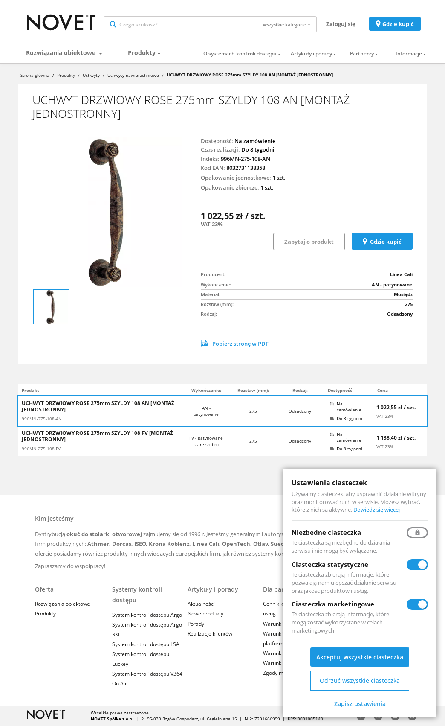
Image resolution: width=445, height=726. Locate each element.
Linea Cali (401, 274)
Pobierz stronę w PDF (235, 343)
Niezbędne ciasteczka (326, 532)
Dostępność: (217, 141)
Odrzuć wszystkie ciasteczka (360, 680)
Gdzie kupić (398, 24)
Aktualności (201, 603)
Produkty (142, 53)
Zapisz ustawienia (360, 704)
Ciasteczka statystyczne (330, 564)
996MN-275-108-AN (42, 419)
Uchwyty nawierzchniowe (133, 75)
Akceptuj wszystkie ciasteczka (359, 657)
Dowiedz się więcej (376, 509)
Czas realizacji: (220, 149)
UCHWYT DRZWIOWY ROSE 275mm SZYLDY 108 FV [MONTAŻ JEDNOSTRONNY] (97, 436)
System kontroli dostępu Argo (147, 614)
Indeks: (210, 159)
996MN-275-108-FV (41, 449)
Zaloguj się (340, 24)
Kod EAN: (213, 168)
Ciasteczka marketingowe (333, 604)
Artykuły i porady (311, 54)
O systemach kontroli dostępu (240, 54)
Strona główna (34, 75)
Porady (196, 623)
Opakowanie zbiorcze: (230, 187)
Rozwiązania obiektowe (61, 53)
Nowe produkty (205, 613)
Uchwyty (91, 75)
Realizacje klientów (210, 633)
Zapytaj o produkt (309, 241)
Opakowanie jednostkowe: (236, 177)
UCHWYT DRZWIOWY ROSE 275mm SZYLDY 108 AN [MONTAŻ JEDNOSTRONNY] (98, 406)
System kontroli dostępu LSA (145, 644)
